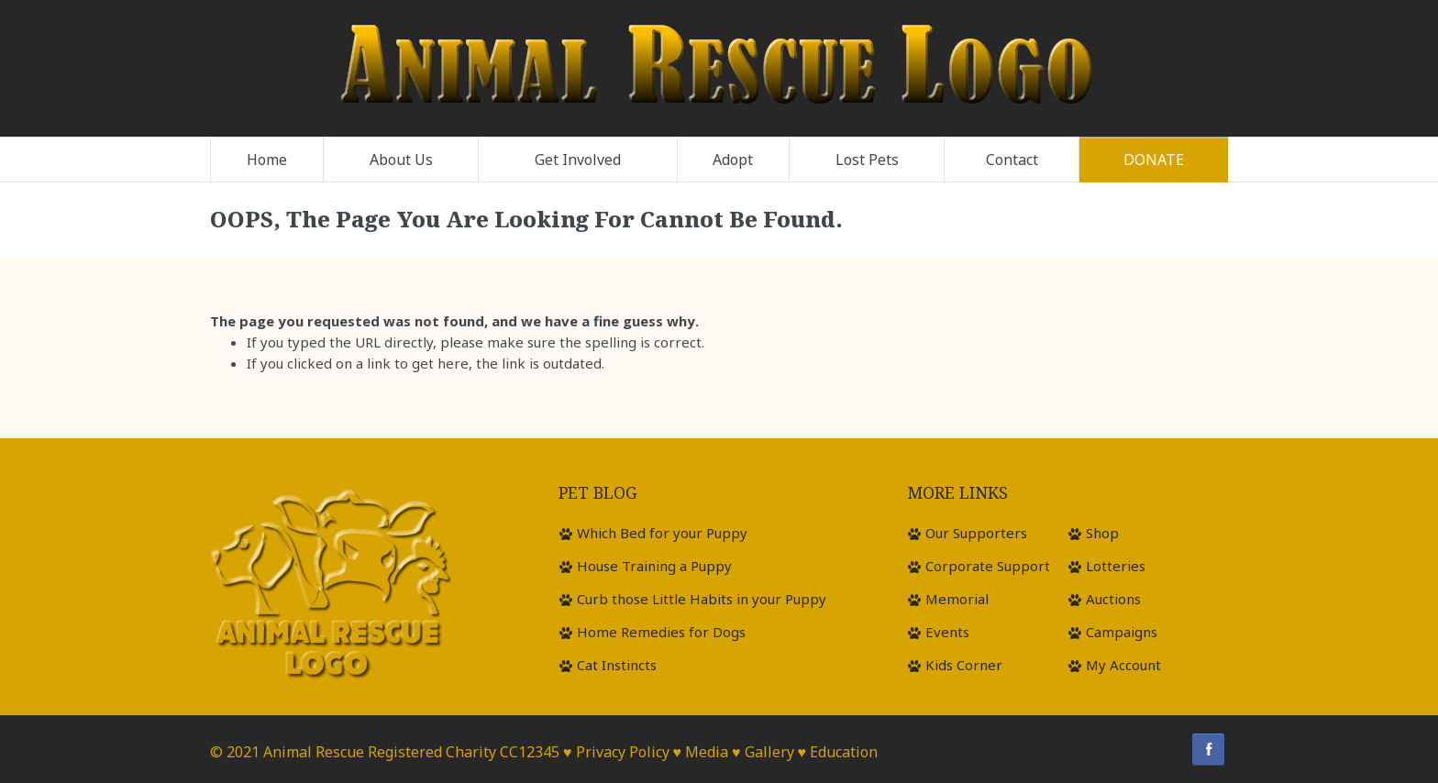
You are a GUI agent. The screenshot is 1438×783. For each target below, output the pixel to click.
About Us (401, 159)
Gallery (769, 752)
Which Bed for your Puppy (662, 533)
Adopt (733, 159)
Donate (1153, 159)
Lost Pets (867, 159)
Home (267, 159)
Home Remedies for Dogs (661, 632)
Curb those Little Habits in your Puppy (701, 599)
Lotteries (1115, 566)
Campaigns (1121, 632)
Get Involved (578, 159)
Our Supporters (976, 533)
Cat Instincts (617, 665)
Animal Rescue (313, 752)
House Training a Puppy (654, 566)
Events (947, 632)
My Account (1123, 665)
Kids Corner (963, 665)
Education (844, 752)
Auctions (1113, 599)
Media (706, 752)
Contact (1012, 159)
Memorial (957, 599)
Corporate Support (987, 566)
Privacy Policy (622, 752)
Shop (1102, 533)
